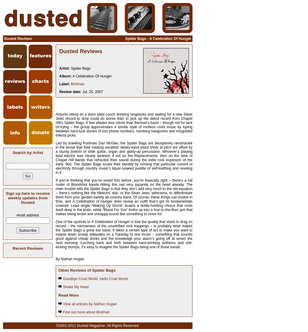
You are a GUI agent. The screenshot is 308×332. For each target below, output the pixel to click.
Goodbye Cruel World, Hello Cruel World (93, 279)
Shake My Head (73, 287)
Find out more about (84, 312)
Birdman (78, 84)
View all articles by (87, 304)
